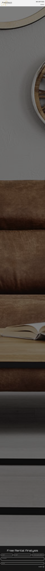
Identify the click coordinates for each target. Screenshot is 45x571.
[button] (44, 178)
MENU (42, 4)
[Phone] (22, 563)
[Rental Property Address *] (38, 555)
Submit (40, 566)
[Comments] (22, 559)
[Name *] (7, 555)
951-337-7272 (40, 1)
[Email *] (22, 555)
